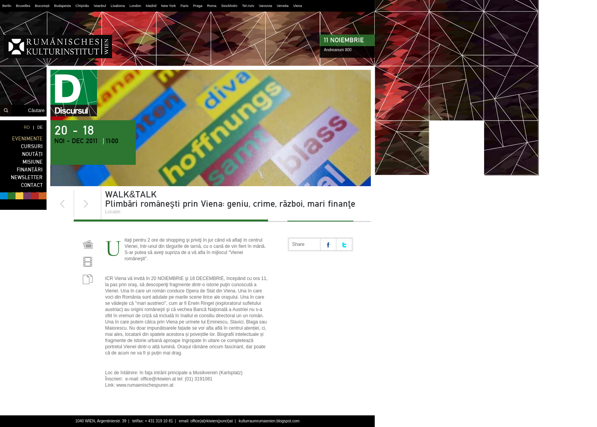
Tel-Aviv (248, 6)
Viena (297, 6)
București (42, 6)
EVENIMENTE (27, 139)
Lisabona (118, 6)
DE (40, 127)
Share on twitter (344, 244)
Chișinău (82, 6)
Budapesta (62, 6)
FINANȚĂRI (30, 170)
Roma (211, 6)
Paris (184, 6)
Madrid (151, 6)
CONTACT (32, 185)
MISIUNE (32, 162)
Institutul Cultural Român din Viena (58, 46)
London (135, 6)
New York (168, 6)
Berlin (6, 6)
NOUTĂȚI (32, 154)
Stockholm (229, 6)
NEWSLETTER (27, 177)
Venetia (283, 6)
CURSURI (32, 146)
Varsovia (265, 6)
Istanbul (100, 6)
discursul (73, 93)
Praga (197, 6)
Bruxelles (23, 6)
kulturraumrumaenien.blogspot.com (269, 421)
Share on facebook (328, 244)
